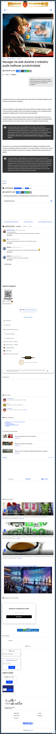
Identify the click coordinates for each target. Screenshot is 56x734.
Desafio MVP (7, 321)
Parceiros (16, 718)
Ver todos (50, 457)
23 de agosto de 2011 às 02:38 (17, 256)
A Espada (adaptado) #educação (12, 424)
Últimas (5, 457)
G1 (6, 181)
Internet (19, 58)
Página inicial (28, 221)
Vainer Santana (10, 398)
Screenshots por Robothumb (28, 724)
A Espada (7, 426)
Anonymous (9, 408)
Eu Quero (19, 616)
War (8, 239)
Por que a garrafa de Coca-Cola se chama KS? (25, 436)
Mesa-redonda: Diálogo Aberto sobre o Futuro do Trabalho (20, 566)
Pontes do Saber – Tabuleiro (10, 341)
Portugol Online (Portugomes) (10, 330)
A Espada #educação (9, 423)
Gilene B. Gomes (11, 230)
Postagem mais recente (11, 221)
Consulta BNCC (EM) (8, 348)
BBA (5, 183)
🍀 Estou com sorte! (28, 317)
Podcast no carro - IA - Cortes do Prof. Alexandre (15, 421)
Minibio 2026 (8, 422)
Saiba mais (17, 438)
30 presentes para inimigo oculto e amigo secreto (20, 553)
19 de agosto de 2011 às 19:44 (20, 230)
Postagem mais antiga (45, 221)
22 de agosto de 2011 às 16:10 (17, 247)
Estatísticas (39, 715)
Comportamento (11, 58)
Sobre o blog (16, 715)
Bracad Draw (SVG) (8, 338)
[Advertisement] (15, 87)
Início (4, 58)
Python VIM (6, 325)
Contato (39, 713)
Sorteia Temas (7, 351)
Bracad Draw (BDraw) (9, 334)
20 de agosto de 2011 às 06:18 (14, 239)
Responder (10, 235)
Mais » (25, 399)
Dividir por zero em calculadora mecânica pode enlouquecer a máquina (31, 451)
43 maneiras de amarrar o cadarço (15, 513)
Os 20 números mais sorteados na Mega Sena (18, 533)
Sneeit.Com (30, 730)
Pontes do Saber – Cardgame (10, 345)
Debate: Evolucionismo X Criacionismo (23, 443)
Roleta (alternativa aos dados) (10, 354)
